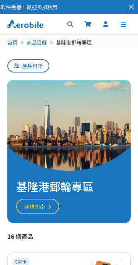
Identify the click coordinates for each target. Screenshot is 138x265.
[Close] (131, 7)
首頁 (12, 42)
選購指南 (37, 206)
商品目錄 (36, 42)
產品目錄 (28, 66)
